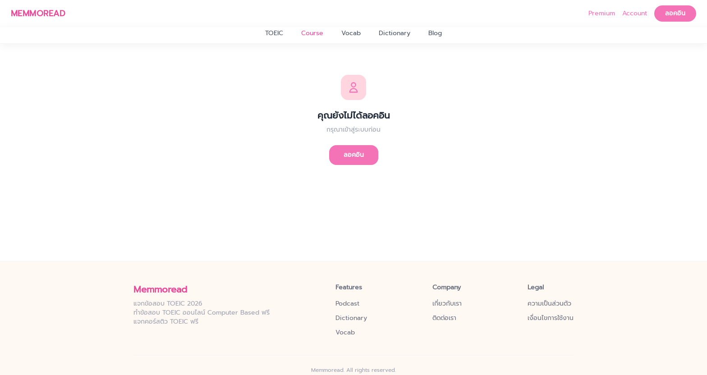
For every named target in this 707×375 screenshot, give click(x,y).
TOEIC (274, 33)
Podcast (347, 303)
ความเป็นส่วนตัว (549, 303)
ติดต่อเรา (444, 318)
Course (312, 33)
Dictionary (394, 33)
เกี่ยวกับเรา (447, 303)
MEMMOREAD (38, 13)
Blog (435, 33)
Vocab (351, 33)
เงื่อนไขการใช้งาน (551, 318)
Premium (601, 13)
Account (634, 13)
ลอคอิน (675, 13)
